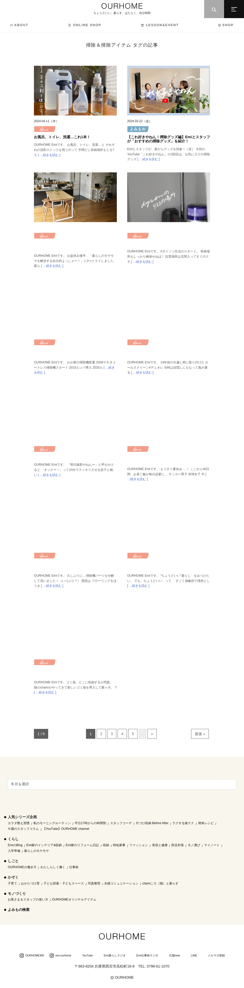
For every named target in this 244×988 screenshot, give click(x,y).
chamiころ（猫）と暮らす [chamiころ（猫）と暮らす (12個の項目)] (160, 883)
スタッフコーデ (121, 823)
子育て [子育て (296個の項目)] (12, 883)
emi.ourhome (60, 956)
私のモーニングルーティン (52, 823)
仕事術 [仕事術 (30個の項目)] (73, 867)
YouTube (84, 956)
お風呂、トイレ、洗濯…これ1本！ (62, 137)
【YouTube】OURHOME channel (66, 829)
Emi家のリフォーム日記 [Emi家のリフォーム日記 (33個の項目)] (82, 845)
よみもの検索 (19, 910)
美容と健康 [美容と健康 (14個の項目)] (160, 845)
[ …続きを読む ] (48, 155)
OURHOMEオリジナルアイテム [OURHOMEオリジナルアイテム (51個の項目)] (74, 899)
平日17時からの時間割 (90, 823)
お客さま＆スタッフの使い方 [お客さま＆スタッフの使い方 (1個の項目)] (28, 899)
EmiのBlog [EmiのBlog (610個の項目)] (15, 845)
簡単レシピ (206, 823)
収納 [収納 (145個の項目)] (106, 845)
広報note (171, 956)
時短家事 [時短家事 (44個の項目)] (119, 845)
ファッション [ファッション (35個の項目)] (138, 845)
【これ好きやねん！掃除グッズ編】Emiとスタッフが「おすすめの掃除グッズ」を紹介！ (168, 139)
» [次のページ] (152, 734)
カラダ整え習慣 (19, 823)
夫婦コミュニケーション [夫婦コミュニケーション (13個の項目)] (121, 883)
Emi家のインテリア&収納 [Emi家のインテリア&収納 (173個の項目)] (44, 845)
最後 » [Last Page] (200, 734)
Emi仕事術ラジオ (144, 956)
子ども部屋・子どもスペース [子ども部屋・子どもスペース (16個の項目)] (64, 883)
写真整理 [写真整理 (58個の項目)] (94, 883)
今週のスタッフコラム (23, 829)
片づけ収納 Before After (152, 823)
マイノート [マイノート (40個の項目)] (212, 845)
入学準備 (14, 851)
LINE (191, 956)
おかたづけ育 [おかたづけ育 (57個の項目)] (30, 883)
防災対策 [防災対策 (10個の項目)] (177, 845)
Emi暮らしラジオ (111, 956)
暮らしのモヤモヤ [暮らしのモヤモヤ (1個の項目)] (36, 851)
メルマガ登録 (213, 956)
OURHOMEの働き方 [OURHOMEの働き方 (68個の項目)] (22, 867)
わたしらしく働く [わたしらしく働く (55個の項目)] (52, 867)
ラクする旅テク (183, 823)
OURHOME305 (31, 956)
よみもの (138, 130)
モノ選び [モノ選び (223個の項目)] (194, 845)
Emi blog (45, 130)
